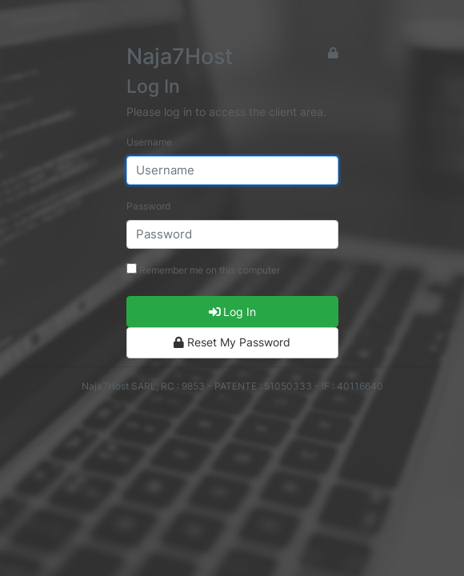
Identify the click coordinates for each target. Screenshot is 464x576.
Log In (232, 311)
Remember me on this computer (203, 269)
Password (148, 206)
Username (149, 142)
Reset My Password (232, 342)
